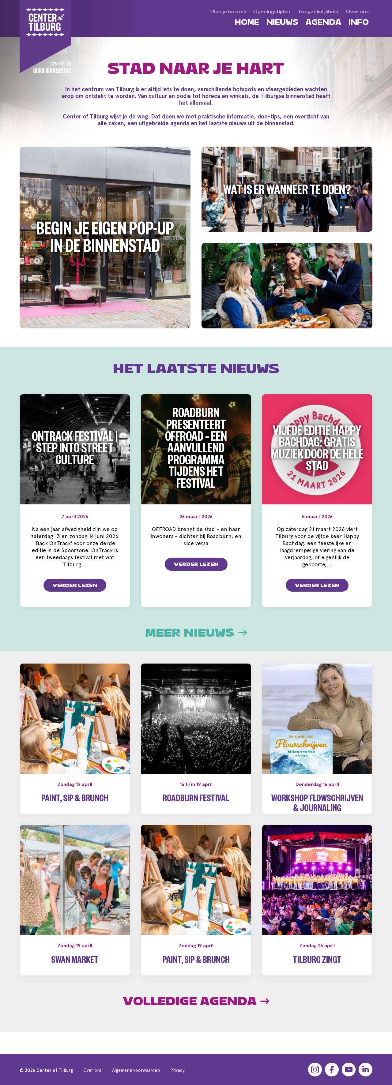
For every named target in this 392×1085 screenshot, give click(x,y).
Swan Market (75, 971)
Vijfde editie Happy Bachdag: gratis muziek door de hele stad (317, 451)
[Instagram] (315, 1069)
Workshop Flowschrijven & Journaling (317, 805)
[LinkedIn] (365, 1069)
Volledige (196, 1011)
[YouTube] (349, 1069)
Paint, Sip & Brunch (74, 800)
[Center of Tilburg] (46, 36)
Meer (196, 633)
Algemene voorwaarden (136, 1070)
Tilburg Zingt (317, 971)
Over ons (92, 1070)
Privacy (177, 1070)
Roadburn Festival (196, 800)
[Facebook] (332, 1069)
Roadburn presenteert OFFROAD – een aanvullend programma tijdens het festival (196, 450)
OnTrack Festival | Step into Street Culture (75, 451)
